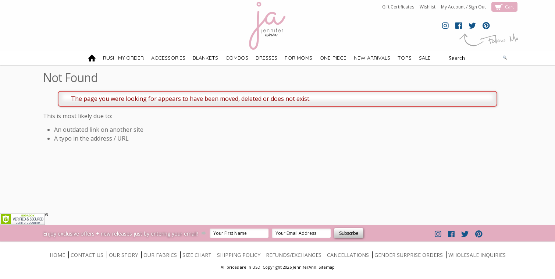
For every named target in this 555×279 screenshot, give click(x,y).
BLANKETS (205, 57)
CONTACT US (87, 254)
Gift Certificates (398, 7)
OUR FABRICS (160, 254)
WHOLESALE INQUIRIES (477, 254)
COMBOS (236, 57)
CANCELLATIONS (348, 254)
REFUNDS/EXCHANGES (293, 254)
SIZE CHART (196, 254)
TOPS (405, 57)
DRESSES (266, 57)
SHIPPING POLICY (238, 254)
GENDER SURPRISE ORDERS (408, 254)
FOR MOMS (298, 57)
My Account (453, 7)
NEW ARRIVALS (372, 57)
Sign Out (477, 7)
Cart (509, 7)
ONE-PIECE (333, 57)
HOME (57, 254)
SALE (425, 57)
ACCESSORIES (168, 57)
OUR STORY (123, 254)
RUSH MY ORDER (123, 57)
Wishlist (427, 7)
